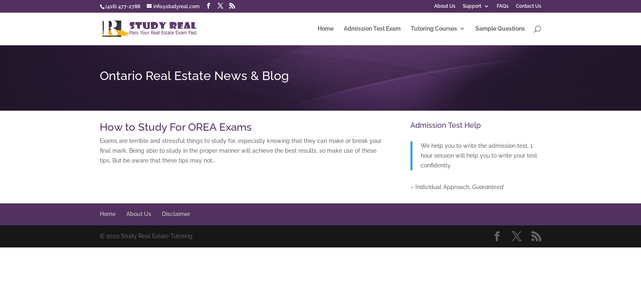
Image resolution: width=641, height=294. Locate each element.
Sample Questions (500, 29)
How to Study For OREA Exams (176, 127)
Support (472, 6)
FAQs (503, 6)
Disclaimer (176, 214)
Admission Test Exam (372, 29)
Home (326, 29)
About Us (444, 6)
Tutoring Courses (434, 29)
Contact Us (528, 6)
